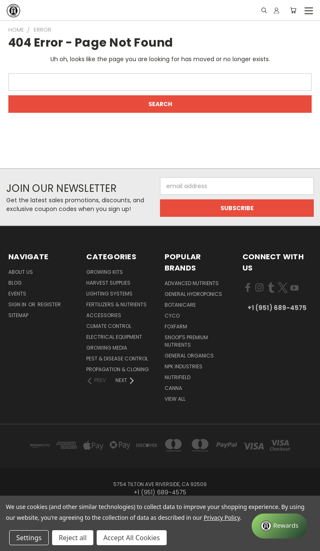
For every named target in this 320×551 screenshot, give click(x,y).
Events (17, 293)
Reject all (73, 537)
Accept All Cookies (131, 537)
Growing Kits (104, 272)
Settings (29, 537)
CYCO (172, 315)
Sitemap (18, 315)
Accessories (103, 315)
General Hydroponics (193, 294)
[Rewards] (280, 526)
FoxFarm (176, 326)
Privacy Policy (222, 517)
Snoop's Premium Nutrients (186, 341)
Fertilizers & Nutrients (116, 304)
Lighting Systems (109, 293)
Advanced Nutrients (192, 283)
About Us (20, 272)
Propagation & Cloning (117, 369)
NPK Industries (183, 366)
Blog (15, 282)
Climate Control (108, 326)
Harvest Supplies (108, 282)
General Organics (189, 355)
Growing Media (106, 347)
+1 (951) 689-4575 (277, 307)
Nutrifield (177, 377)
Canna (173, 388)
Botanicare (180, 304)
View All (175, 398)
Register (49, 304)
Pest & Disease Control (117, 358)
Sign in (18, 304)
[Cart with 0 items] (293, 10)
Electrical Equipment (114, 336)
